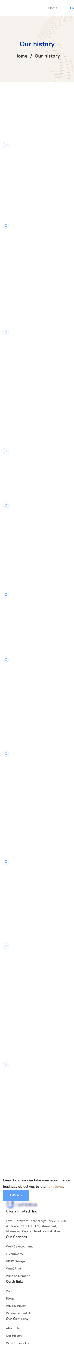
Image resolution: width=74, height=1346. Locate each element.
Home (21, 56)
